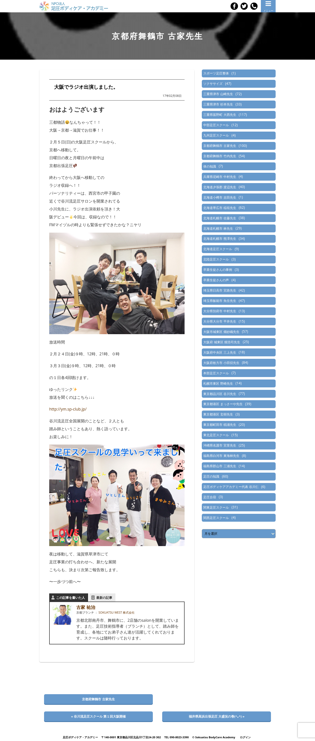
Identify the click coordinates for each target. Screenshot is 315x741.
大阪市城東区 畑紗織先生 (221, 331)
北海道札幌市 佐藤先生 (219, 218)
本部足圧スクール (216, 373)
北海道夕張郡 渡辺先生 (219, 187)
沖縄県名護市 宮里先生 (219, 445)
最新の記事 (104, 597)
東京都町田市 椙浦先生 (219, 424)
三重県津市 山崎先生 (218, 94)
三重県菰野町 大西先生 (219, 114)
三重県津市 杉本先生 (218, 104)
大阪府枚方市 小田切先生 (221, 363)
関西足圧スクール (216, 518)
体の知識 (209, 166)
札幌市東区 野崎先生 (218, 383)
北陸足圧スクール (216, 259)
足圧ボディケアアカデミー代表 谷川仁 (230, 486)
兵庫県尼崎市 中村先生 (219, 176)
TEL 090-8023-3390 (176, 737)
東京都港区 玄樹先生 (218, 414)
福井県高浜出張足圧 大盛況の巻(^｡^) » (217, 716)
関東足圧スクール (216, 507)
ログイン (245, 737)
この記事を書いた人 (70, 597)
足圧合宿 (209, 497)
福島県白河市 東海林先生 (221, 455)
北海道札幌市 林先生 (218, 228)
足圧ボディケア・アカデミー (80, 737)
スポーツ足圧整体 (216, 73)
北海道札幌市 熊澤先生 (219, 238)
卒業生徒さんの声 (216, 280)
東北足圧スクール (216, 435)
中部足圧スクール (216, 125)
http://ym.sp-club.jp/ (68, 409)
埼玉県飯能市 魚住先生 (219, 300)
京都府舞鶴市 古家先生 (219, 145)
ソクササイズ (212, 83)
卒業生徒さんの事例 (217, 269)
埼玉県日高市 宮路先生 (219, 290)
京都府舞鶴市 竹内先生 (219, 156)
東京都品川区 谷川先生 (219, 394)
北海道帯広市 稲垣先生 (219, 208)
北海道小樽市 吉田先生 (219, 197)
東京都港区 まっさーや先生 (222, 404)
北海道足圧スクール (217, 249)
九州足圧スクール (216, 135)
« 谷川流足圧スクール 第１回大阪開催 (98, 716)
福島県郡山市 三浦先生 (219, 466)
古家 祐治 (85, 607)
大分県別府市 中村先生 (219, 311)
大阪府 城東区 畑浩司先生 (221, 342)
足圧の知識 (211, 476)
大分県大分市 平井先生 (219, 321)
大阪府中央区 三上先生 (219, 352)
